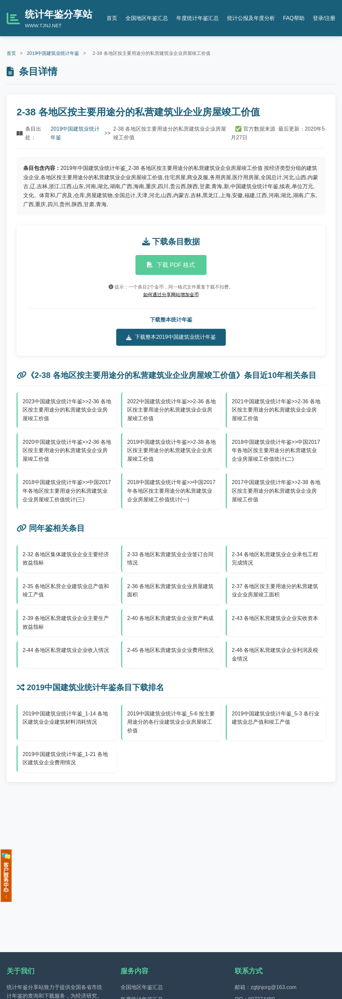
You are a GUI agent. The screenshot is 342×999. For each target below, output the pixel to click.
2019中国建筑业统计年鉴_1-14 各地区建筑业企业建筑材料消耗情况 (65, 718)
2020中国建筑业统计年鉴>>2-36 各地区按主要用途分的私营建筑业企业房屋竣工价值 (67, 450)
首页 (112, 18)
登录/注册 (324, 18)
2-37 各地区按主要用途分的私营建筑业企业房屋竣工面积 (275, 590)
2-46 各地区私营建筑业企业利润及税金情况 (275, 654)
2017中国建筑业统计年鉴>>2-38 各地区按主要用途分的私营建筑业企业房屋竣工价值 (276, 490)
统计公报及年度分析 (251, 18)
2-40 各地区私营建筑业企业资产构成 (170, 618)
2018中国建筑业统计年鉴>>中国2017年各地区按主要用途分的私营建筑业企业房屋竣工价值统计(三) (67, 490)
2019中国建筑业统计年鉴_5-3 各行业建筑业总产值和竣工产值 (275, 718)
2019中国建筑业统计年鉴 (53, 53)
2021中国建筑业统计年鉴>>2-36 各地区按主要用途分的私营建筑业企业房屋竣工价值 (276, 410)
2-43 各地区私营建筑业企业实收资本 (275, 618)
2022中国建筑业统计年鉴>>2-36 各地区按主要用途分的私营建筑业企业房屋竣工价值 (171, 410)
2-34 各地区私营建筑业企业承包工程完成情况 (275, 559)
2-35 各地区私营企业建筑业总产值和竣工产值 (66, 590)
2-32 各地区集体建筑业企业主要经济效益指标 (66, 559)
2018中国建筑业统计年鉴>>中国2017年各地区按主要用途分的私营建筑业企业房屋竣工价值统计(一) (171, 490)
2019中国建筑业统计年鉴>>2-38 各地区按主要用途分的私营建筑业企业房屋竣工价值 (171, 450)
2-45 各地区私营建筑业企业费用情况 (170, 650)
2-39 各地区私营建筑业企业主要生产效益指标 (66, 622)
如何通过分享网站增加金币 (171, 294)
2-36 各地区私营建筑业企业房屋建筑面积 (170, 590)
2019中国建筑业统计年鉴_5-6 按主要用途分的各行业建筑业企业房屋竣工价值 (171, 722)
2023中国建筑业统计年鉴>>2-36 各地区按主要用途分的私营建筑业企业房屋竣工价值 (67, 410)
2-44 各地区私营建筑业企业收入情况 (66, 650)
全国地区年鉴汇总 (147, 18)
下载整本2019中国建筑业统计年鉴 (171, 337)
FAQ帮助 (293, 18)
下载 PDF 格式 (171, 265)
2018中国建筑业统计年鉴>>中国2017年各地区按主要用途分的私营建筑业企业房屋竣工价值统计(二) (276, 450)
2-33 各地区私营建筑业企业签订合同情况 (170, 559)
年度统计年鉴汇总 (197, 18)
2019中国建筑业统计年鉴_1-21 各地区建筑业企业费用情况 (65, 758)
